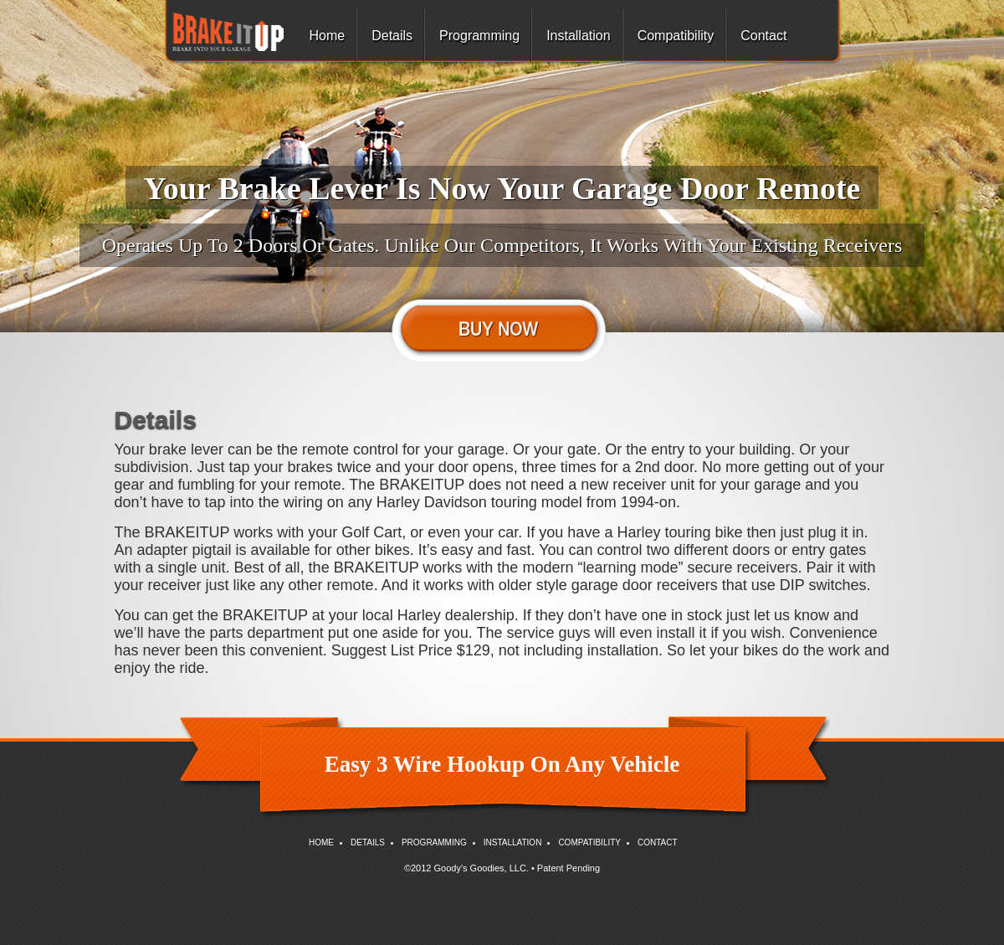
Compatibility (676, 36)
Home (328, 36)
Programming (479, 36)
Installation (578, 36)
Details (391, 36)
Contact (763, 36)
